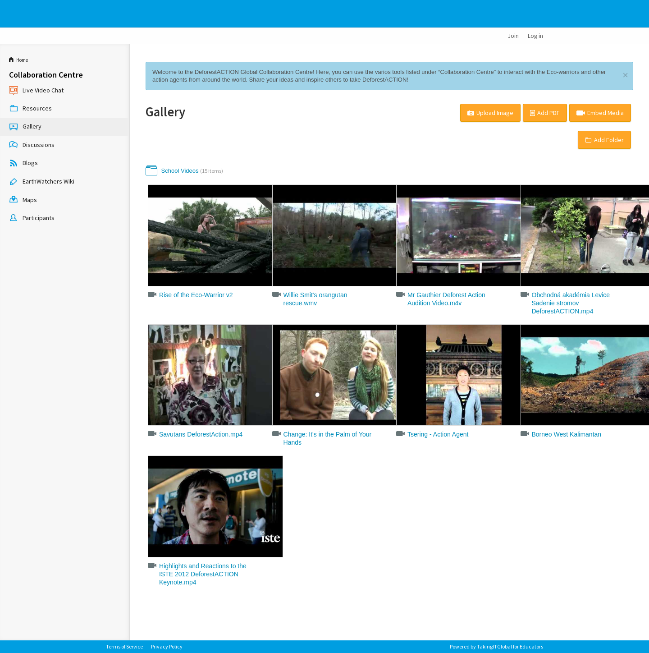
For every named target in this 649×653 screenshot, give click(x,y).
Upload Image (490, 113)
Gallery (25, 127)
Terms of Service (124, 646)
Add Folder (604, 140)
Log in (535, 35)
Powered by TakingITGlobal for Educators (496, 646)
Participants (32, 218)
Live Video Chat (36, 90)
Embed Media (600, 113)
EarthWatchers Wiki (41, 182)
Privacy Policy (167, 646)
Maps (23, 200)
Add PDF (545, 113)
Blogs (23, 163)
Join (513, 35)
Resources (30, 109)
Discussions (32, 145)
